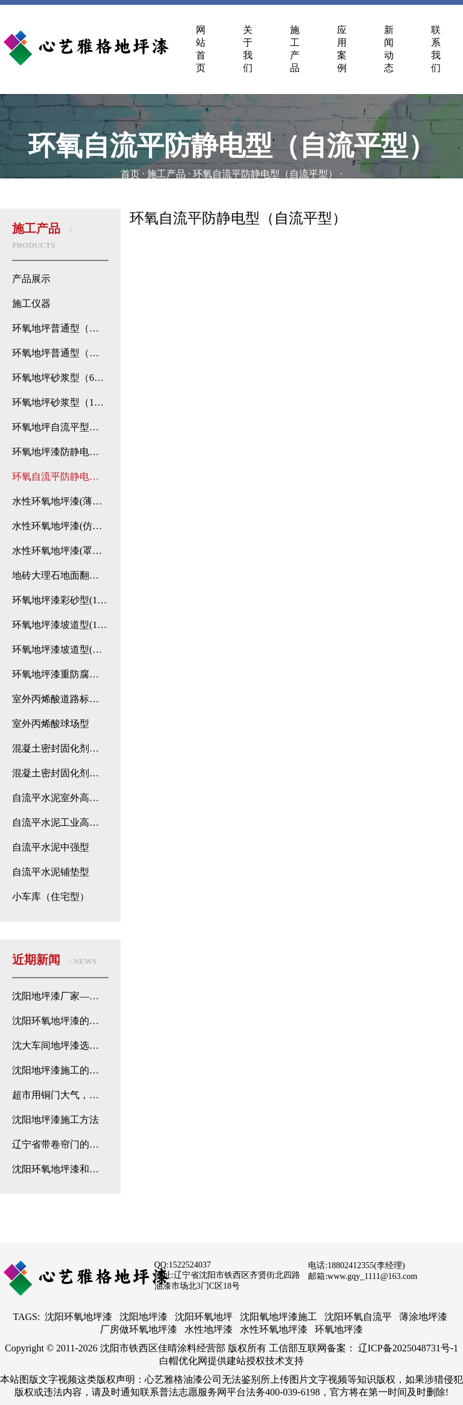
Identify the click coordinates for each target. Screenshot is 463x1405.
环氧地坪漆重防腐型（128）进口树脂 (60, 674)
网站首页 (201, 49)
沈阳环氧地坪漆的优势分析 (60, 1021)
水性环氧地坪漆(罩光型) (60, 550)
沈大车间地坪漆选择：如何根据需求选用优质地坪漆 (60, 1045)
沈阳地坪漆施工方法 (55, 1119)
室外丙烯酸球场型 (50, 723)
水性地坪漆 (208, 1329)
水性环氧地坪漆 (273, 1329)
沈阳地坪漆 (143, 1317)
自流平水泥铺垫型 (50, 872)
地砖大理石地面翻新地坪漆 (60, 575)
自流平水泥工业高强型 (60, 822)
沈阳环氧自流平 (358, 1317)
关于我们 (248, 49)
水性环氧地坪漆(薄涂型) (60, 501)
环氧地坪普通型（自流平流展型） (60, 353)
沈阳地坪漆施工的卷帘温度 (60, 1070)
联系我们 (436, 49)
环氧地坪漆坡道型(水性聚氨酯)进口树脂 (60, 649)
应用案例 (342, 49)
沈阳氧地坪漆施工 (278, 1317)
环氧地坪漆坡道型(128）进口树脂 (60, 625)
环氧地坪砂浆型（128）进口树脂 (60, 402)
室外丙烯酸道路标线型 (60, 699)
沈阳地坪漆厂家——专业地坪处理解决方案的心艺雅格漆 (60, 996)
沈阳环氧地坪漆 (78, 1317)
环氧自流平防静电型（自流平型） (265, 174)
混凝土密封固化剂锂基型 (60, 748)
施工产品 (295, 49)
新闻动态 (389, 49)
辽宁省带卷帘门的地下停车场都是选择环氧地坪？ (60, 1144)
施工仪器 (31, 303)
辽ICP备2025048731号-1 (408, 1348)
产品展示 (31, 279)
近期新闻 (54, 959)
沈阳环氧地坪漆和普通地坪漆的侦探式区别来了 (60, 1169)
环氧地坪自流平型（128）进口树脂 (60, 427)
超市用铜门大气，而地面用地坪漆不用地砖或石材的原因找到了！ (60, 1095)
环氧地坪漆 (339, 1329)
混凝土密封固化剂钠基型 (60, 773)
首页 (130, 174)
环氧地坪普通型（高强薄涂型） (60, 328)
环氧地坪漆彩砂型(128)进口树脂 (60, 600)
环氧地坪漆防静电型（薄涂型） (60, 452)
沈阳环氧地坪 (204, 1317)
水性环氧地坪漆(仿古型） (60, 526)
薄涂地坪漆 (423, 1317)
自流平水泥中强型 (50, 847)
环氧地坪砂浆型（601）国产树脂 (60, 377)
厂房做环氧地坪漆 (138, 1329)
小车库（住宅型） (50, 896)
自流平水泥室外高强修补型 (60, 798)
